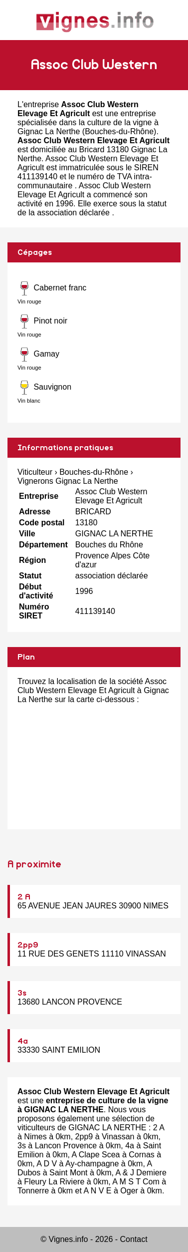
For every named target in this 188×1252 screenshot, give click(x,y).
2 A (23, 897)
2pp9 (27, 945)
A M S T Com (136, 1181)
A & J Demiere (141, 1172)
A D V (46, 1163)
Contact (134, 1239)
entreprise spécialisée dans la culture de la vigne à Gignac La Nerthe (88, 122)
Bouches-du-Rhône (119, 131)
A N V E (98, 1190)
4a (22, 1041)
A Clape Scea (95, 1154)
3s (21, 993)
